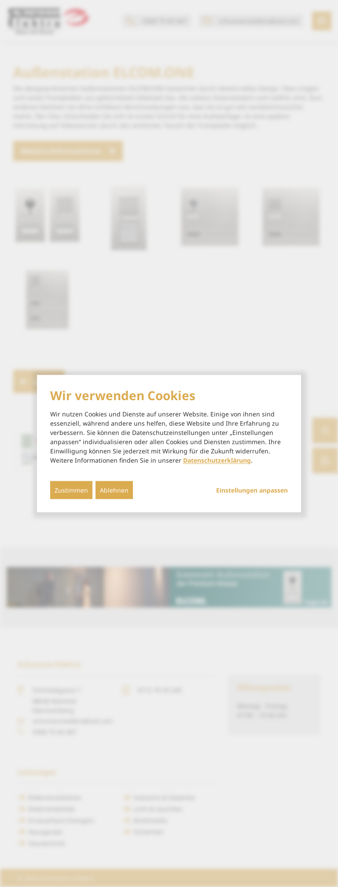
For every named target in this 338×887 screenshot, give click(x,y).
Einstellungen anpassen (252, 490)
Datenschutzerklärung (217, 460)
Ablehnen (114, 490)
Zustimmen (71, 490)
